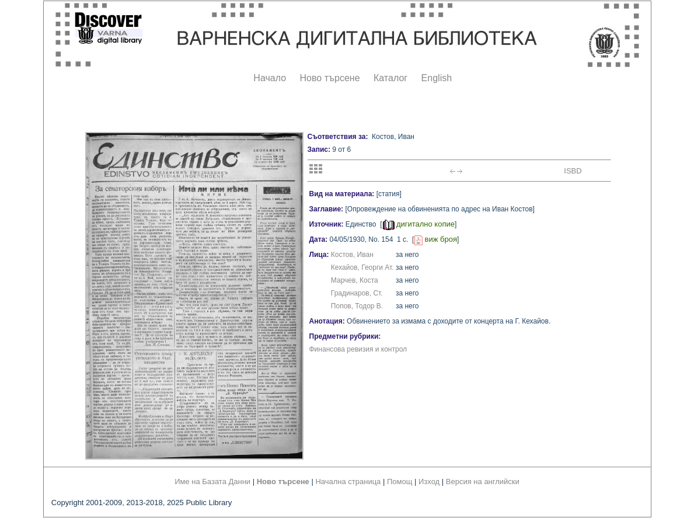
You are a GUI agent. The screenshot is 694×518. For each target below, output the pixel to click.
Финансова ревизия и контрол (358, 349)
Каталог (390, 78)
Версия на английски (482, 481)
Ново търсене (330, 78)
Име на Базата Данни (212, 481)
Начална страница (348, 481)
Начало (269, 78)
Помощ (399, 481)
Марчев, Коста (354, 280)
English (436, 78)
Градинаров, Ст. (357, 293)
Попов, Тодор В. (357, 306)
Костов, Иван (352, 255)
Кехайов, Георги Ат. (362, 267)
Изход (429, 481)
